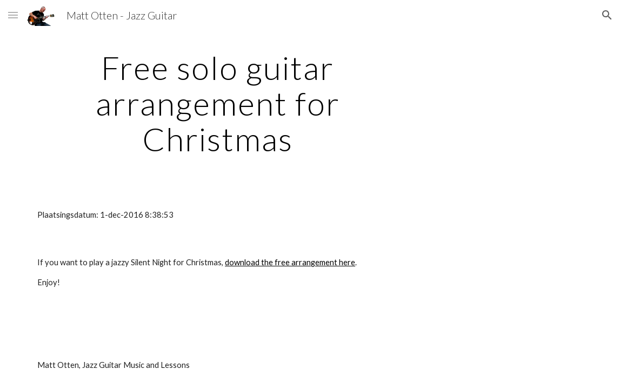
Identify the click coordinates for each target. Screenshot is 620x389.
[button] (13, 15)
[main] (217, 103)
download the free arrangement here (290, 262)
